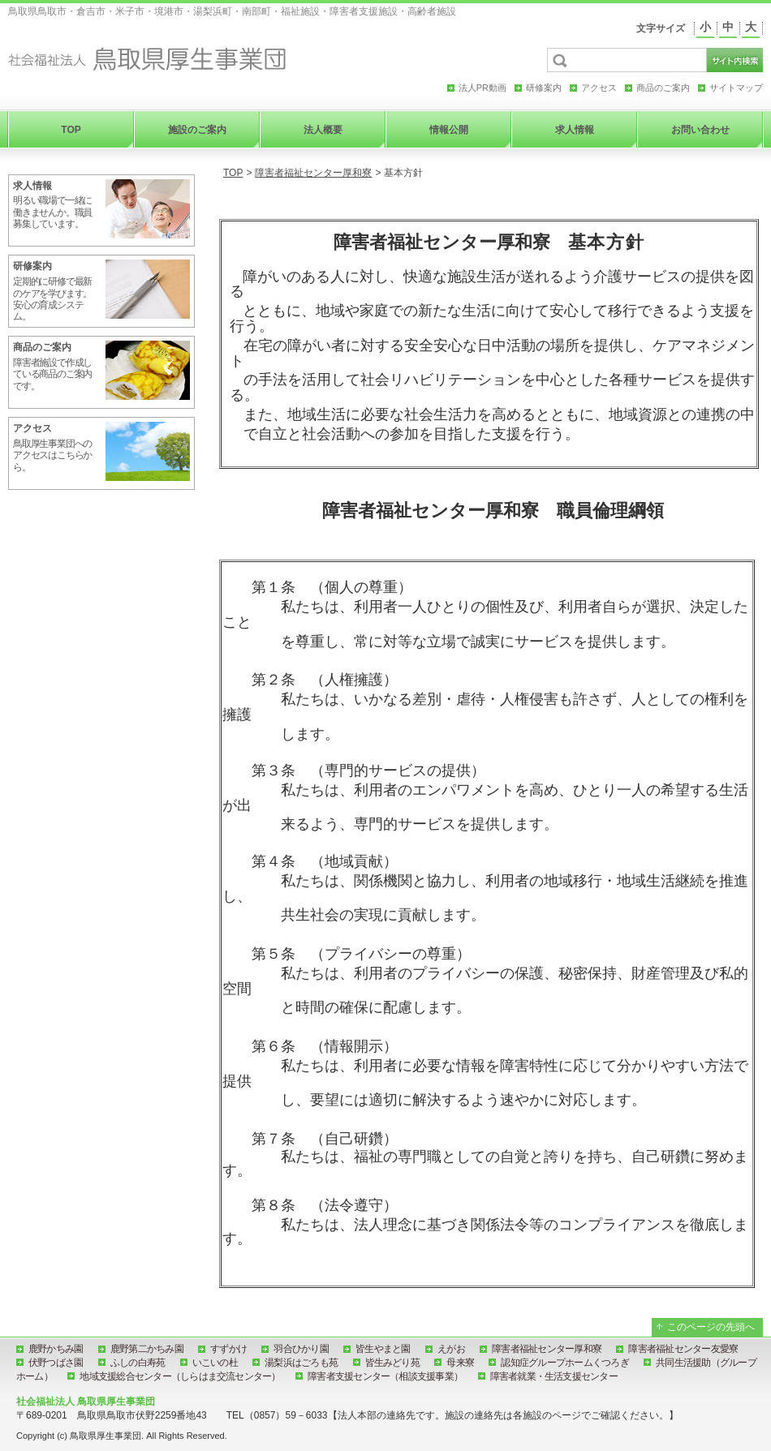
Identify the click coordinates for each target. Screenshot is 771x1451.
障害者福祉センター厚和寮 (313, 172)
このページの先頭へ (711, 1327)
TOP (233, 172)
